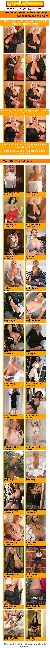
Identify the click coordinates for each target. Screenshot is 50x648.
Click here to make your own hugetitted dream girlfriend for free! (25, 22)
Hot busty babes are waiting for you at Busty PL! (25, 111)
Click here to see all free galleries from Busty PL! (24, 152)
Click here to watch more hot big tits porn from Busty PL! (24, 146)
